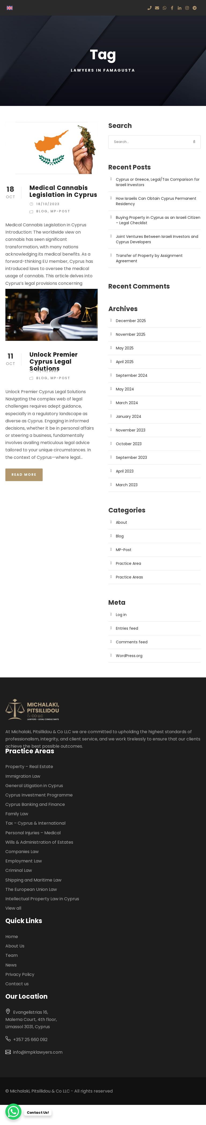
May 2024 (125, 389)
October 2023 (129, 444)
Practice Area (128, 563)
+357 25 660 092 (30, 1040)
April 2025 (125, 361)
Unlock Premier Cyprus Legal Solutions (54, 362)
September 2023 (131, 457)
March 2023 (127, 485)
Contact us (17, 984)
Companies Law (22, 852)
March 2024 (127, 402)
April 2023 (125, 471)
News (11, 965)
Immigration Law (22, 776)
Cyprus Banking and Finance (35, 804)
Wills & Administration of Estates (39, 842)
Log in (121, 614)
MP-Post (60, 211)
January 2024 (128, 416)
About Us (14, 946)
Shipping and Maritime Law (33, 880)
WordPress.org (129, 655)
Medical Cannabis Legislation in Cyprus (63, 191)
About (121, 522)
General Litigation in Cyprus (34, 786)
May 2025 (125, 348)
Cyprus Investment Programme (39, 795)
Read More (24, 474)
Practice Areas (129, 577)
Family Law (16, 814)
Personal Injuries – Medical (33, 833)
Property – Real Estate (29, 766)
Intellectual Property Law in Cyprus (42, 899)
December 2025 (131, 320)
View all (13, 908)
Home (11, 937)
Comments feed (132, 642)
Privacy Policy (19, 974)
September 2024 (132, 375)
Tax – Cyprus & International (35, 823)
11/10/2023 (47, 370)
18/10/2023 (48, 204)
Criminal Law (18, 870)
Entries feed (127, 628)
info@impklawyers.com (37, 1052)
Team (11, 955)
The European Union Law (31, 889)
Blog (42, 211)
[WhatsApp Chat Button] (13, 1112)
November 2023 (130, 430)
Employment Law (23, 861)
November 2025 (130, 334)
